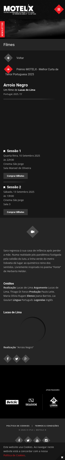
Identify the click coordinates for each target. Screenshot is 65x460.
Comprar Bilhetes (15, 176)
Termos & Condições (47, 426)
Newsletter (2, 29)
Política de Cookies (17, 426)
